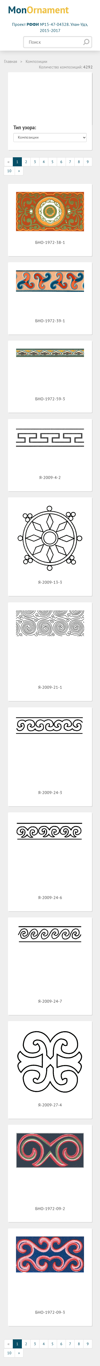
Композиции (36, 61)
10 (9, 170)
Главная (10, 61)
